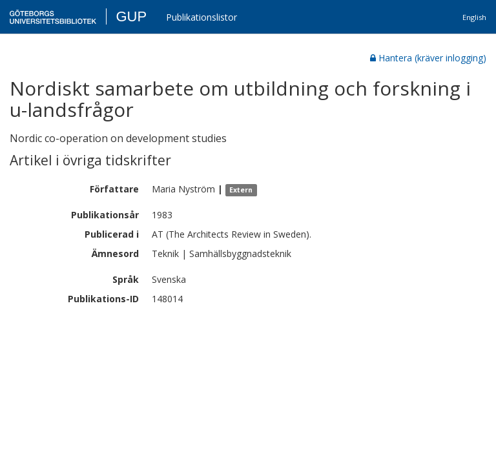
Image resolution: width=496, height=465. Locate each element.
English (474, 17)
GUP (131, 16)
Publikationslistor (201, 17)
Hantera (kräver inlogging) (428, 58)
